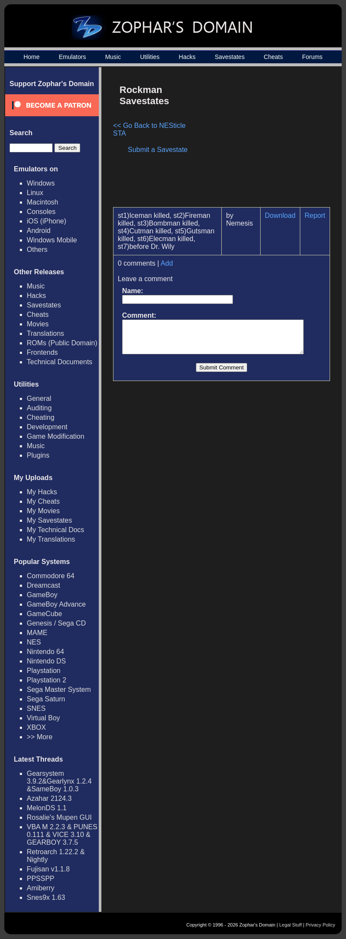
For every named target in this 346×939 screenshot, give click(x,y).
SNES (36, 708)
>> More (40, 737)
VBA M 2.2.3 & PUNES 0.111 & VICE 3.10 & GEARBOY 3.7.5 (62, 834)
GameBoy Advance (56, 604)
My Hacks (42, 492)
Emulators (72, 56)
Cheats (273, 56)
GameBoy (42, 594)
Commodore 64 (50, 576)
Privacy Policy (320, 924)
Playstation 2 (46, 680)
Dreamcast (43, 585)
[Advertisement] (261, 140)
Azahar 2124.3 (49, 798)
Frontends (42, 352)
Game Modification (55, 436)
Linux (35, 192)
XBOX (36, 727)
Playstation (43, 670)
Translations (45, 333)
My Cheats (43, 501)
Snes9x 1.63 (46, 897)
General (39, 398)
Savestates (230, 56)
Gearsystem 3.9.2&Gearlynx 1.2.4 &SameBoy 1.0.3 (59, 781)
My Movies (43, 510)
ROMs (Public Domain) (62, 343)
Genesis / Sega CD (56, 623)
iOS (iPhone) (46, 221)
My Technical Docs (55, 529)
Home (31, 56)
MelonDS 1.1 (47, 808)
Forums (312, 56)
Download (284, 215)
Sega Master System (59, 689)
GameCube (44, 613)
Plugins (38, 455)
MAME (37, 632)
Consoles (41, 211)
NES (34, 642)
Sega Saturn (46, 699)
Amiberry (40, 888)
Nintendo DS (46, 661)
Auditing (39, 408)
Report (319, 215)
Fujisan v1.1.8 (48, 869)
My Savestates (49, 520)
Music (113, 56)
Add (166, 263)
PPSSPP (40, 878)
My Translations (51, 539)
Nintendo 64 (45, 651)
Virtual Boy (43, 718)
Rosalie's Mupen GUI (59, 817)
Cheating (40, 417)
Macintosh (42, 202)
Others (37, 249)
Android (38, 230)
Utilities (150, 56)
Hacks (187, 56)
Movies (38, 324)
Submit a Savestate (162, 149)
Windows (41, 183)
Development (47, 427)
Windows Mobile (52, 240)
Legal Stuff (290, 924)
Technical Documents (59, 362)
